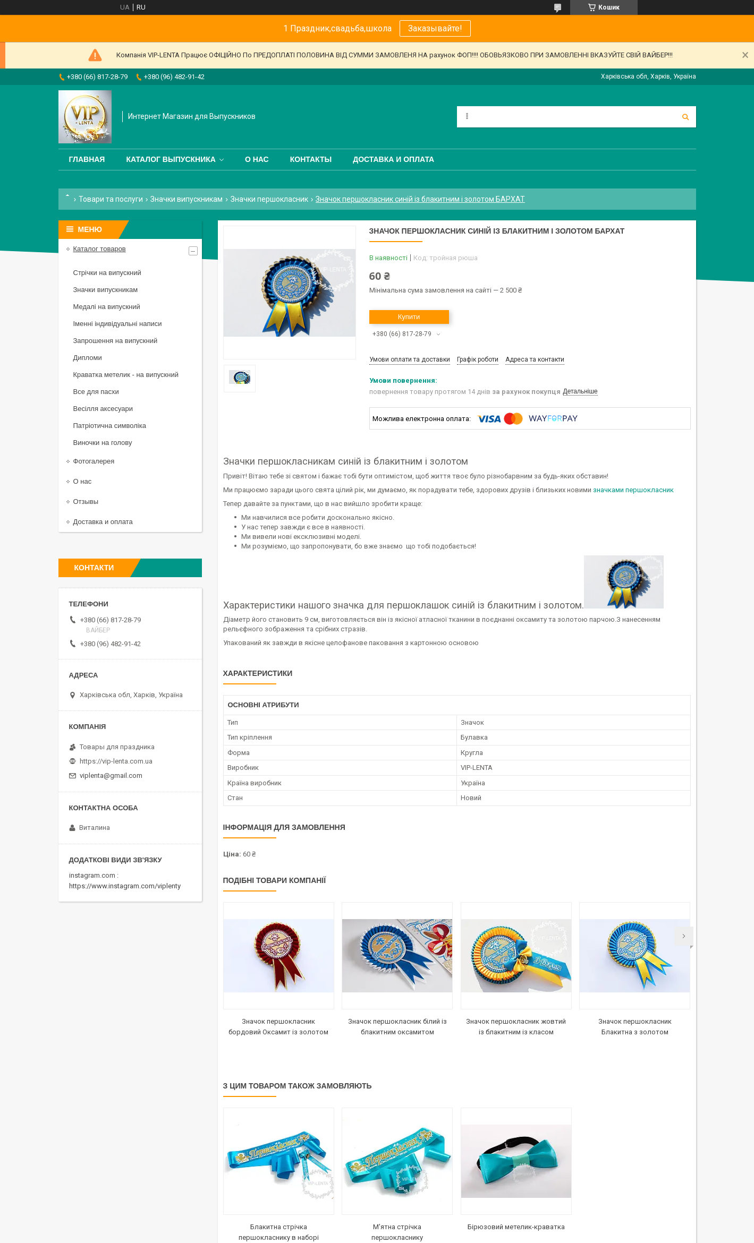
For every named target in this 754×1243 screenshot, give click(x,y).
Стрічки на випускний (107, 273)
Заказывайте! (435, 28)
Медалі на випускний (106, 307)
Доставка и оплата (393, 159)
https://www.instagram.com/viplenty (125, 886)
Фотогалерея (94, 461)
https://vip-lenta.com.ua (116, 761)
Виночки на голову (102, 443)
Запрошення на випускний (115, 341)
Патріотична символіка (109, 426)
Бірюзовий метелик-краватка (516, 1227)
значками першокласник (633, 490)
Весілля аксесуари (103, 409)
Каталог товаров (99, 249)
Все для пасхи (96, 392)
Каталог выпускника (171, 159)
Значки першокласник (269, 199)
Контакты (311, 159)
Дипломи (87, 358)
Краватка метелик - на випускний (126, 375)
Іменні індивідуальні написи (117, 324)
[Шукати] (685, 116)
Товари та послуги (111, 199)
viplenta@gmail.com (111, 775)
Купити (409, 317)
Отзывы (86, 501)
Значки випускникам (186, 199)
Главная (87, 159)
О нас (257, 159)
